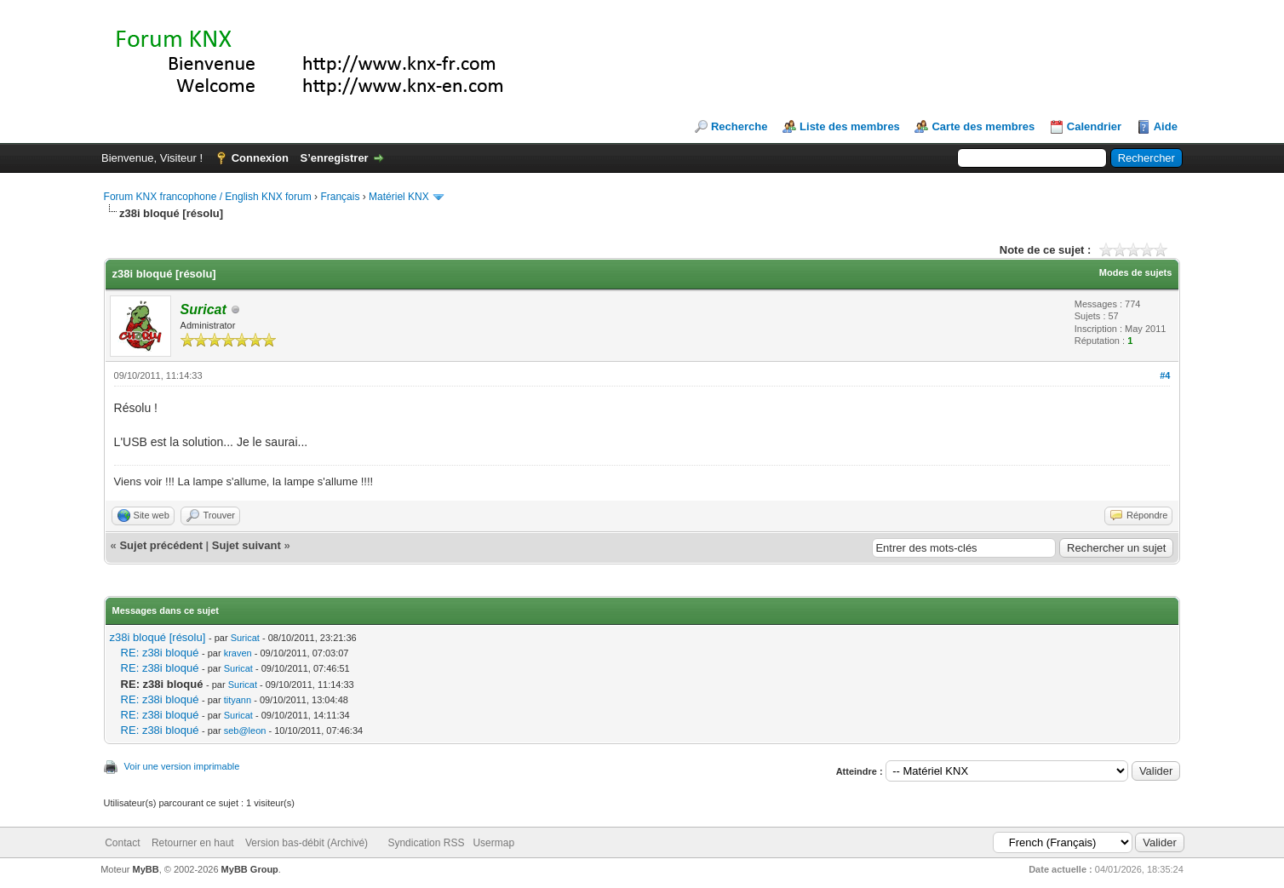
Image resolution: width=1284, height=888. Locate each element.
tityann (237, 700)
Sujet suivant (246, 545)
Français (339, 197)
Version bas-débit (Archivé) (306, 843)
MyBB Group (249, 869)
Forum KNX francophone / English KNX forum (208, 197)
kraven (238, 653)
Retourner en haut (193, 843)
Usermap (493, 843)
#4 (1165, 375)
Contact (122, 843)
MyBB (146, 869)
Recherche (739, 126)
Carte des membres (983, 126)
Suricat (245, 638)
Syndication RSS (425, 843)
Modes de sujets (1135, 272)
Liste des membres (850, 126)
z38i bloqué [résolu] (158, 637)
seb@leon (245, 730)
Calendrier (1094, 126)
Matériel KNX (399, 197)
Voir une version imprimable (182, 766)
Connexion (260, 158)
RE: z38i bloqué (160, 652)
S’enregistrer (334, 158)
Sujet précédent (161, 545)
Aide (1166, 126)
